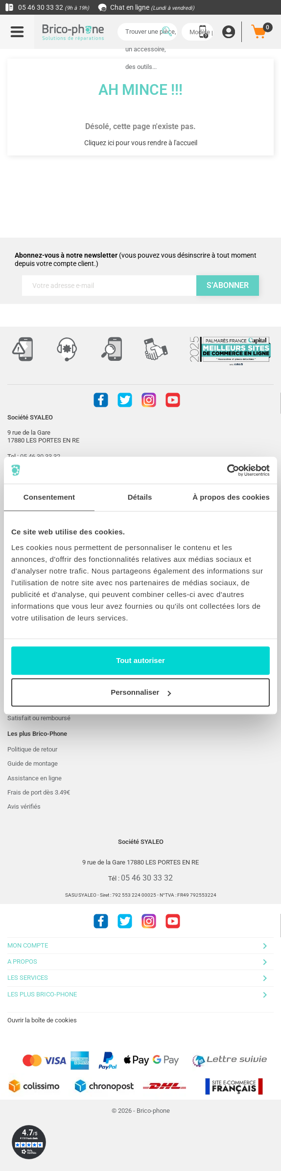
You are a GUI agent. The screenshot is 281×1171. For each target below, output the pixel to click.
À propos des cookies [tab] (231, 497)
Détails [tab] (140, 497)
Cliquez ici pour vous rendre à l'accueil (140, 143)
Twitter (124, 400)
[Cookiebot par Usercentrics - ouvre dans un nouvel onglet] (227, 470)
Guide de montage (32, 763)
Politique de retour (32, 749)
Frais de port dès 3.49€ (38, 792)
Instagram (148, 400)
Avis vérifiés (24, 806)
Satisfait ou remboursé (38, 718)
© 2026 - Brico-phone (141, 1110)
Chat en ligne (146, 7)
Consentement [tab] (49, 497)
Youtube (172, 400)
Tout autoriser (140, 660)
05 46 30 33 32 (47, 7)
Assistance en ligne (34, 778)
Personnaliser (141, 692)
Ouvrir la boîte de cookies (42, 1020)
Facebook (101, 400)
